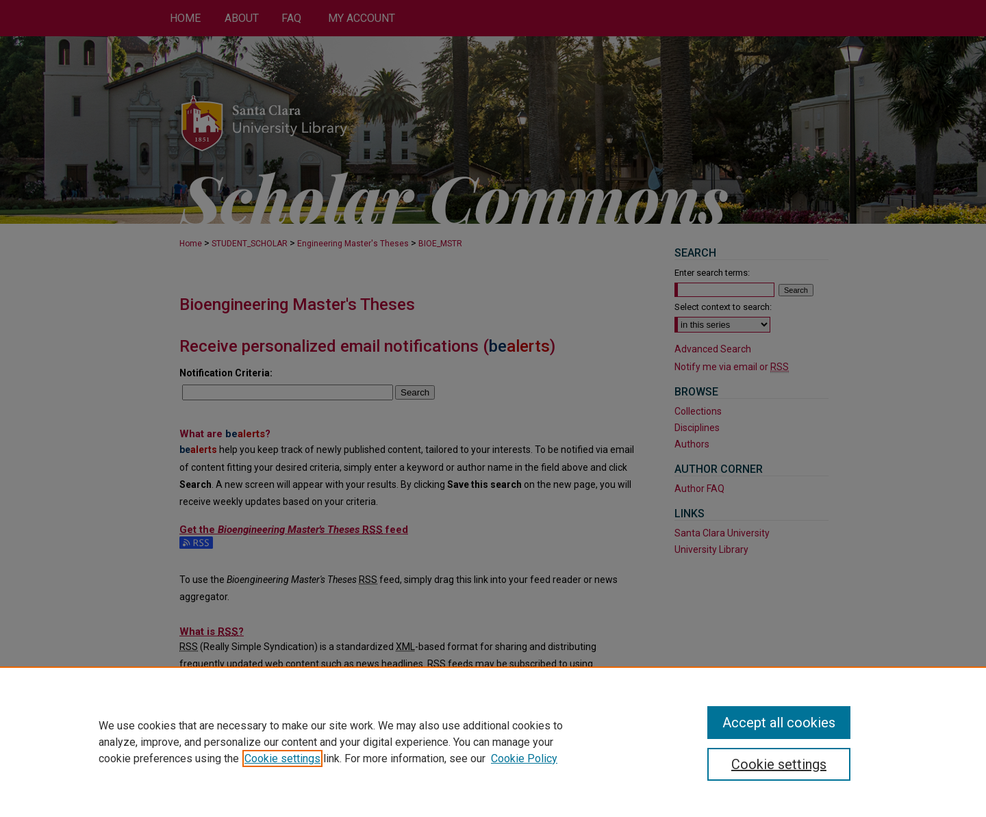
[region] (493, 741)
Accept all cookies (778, 722)
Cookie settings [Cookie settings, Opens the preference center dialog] (778, 764)
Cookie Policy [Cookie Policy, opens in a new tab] (524, 758)
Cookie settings (282, 758)
